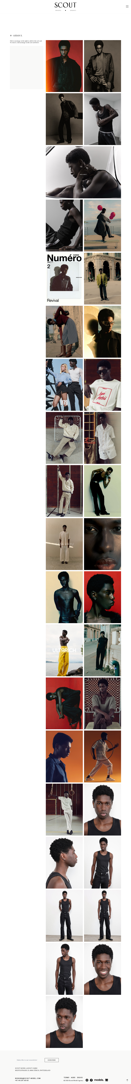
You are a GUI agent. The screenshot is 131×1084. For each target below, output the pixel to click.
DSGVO (80, 1077)
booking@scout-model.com (28, 1078)
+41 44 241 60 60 (22, 1080)
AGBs (73, 1077)
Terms (66, 1077)
